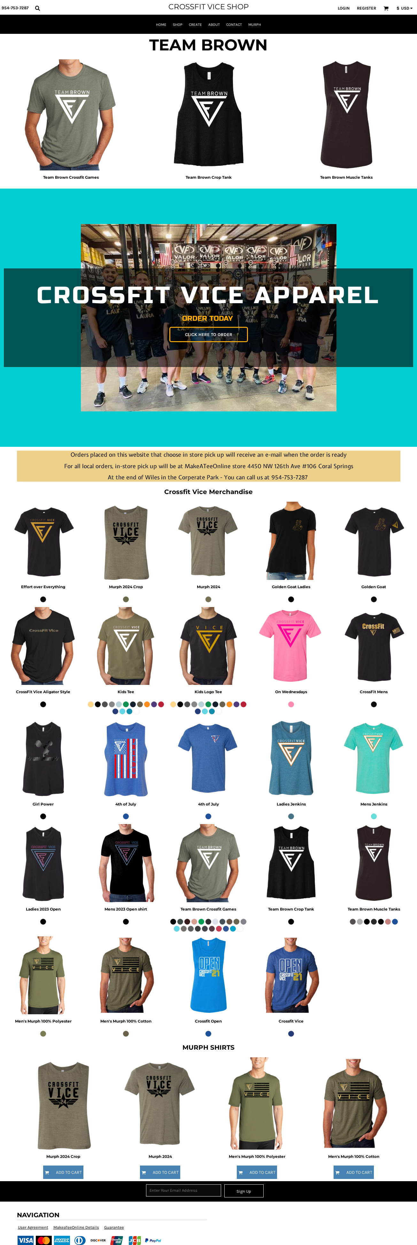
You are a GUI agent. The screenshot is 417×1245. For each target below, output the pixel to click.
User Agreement (33, 1227)
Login (344, 8)
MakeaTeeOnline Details (76, 1227)
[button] (37, 8)
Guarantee (114, 1227)
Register (366, 8)
